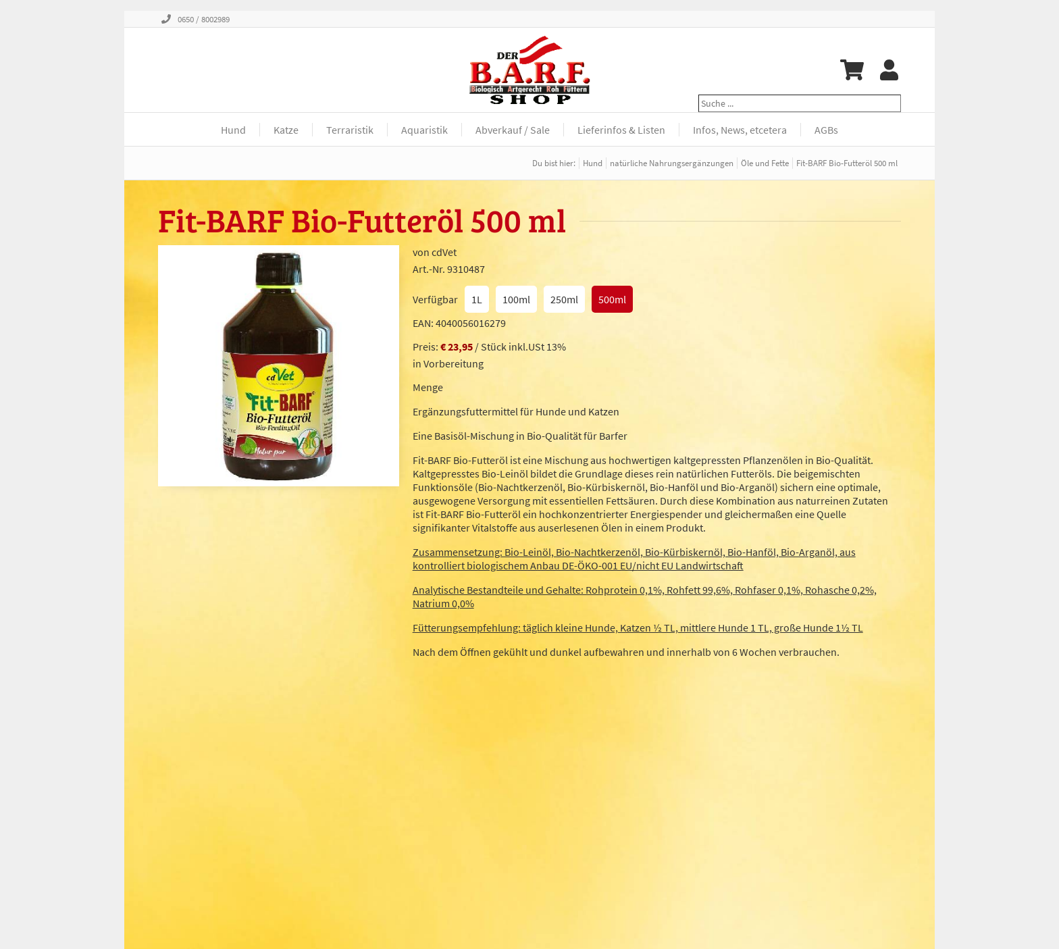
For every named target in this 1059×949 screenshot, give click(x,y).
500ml (612, 299)
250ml (564, 299)
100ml (516, 299)
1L (476, 299)
